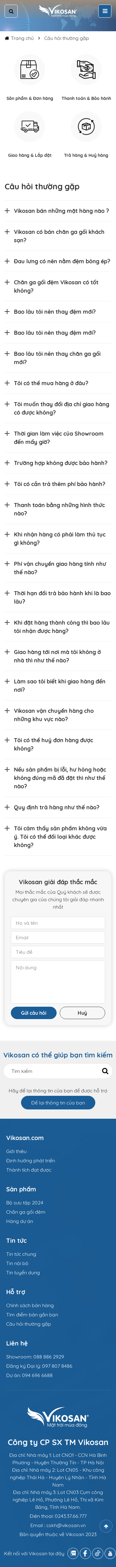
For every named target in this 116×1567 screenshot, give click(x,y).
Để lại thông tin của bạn (58, 1103)
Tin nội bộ (17, 1263)
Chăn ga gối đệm (25, 1212)
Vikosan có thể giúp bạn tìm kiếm (58, 1055)
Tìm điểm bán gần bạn (32, 1314)
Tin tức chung (21, 1254)
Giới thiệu (16, 1151)
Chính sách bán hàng (30, 1305)
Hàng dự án (19, 1221)
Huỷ (82, 1013)
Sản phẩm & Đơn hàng (29, 98)
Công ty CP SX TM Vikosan (58, 1442)
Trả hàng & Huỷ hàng (86, 155)
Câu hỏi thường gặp (66, 38)
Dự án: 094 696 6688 (29, 1375)
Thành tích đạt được (28, 1170)
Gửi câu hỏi (33, 1013)
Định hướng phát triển (30, 1160)
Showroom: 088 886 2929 (35, 1357)
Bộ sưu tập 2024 (24, 1202)
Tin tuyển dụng (23, 1272)
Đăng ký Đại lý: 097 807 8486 (39, 1366)
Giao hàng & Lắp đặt (30, 155)
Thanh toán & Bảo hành (86, 98)
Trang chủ (22, 38)
